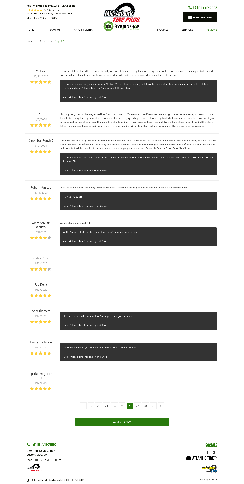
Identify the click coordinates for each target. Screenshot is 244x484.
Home (30, 30)
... (91, 406)
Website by (207, 479)
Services (187, 30)
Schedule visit (202, 17)
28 (145, 406)
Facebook (207, 452)
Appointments (83, 30)
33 (160, 406)
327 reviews (51, 10)
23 (106, 406)
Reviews (212, 30)
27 (137, 406)
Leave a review (122, 421)
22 (98, 406)
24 (114, 406)
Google (214, 452)
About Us (54, 30)
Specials (162, 30)
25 (121, 406)
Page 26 (59, 41)
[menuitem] (30, 30)
